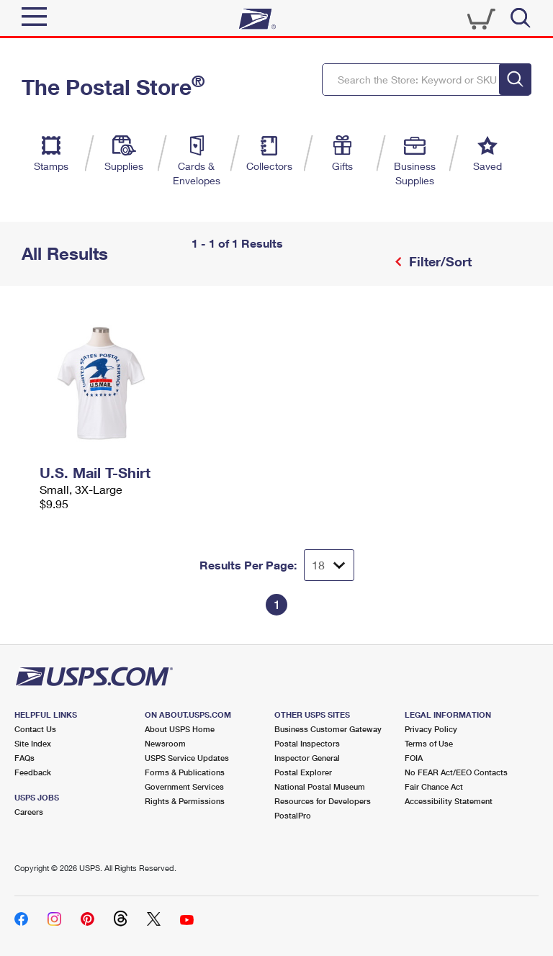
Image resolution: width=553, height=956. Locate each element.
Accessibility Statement (449, 801)
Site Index (32, 743)
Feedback (32, 772)
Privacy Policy (431, 729)
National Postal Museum (319, 786)
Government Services (184, 786)
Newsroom (165, 743)
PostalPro (292, 815)
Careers (28, 811)
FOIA (414, 757)
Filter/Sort (438, 261)
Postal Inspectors (307, 743)
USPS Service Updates (187, 757)
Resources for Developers (322, 801)
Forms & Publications (185, 772)
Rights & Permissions (185, 801)
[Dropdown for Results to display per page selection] (329, 565)
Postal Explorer (303, 772)
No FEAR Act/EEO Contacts (456, 772)
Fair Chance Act (434, 786)
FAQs (24, 757)
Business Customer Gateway (328, 729)
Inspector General (307, 757)
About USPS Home (180, 729)
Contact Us (35, 729)
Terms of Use (429, 743)
